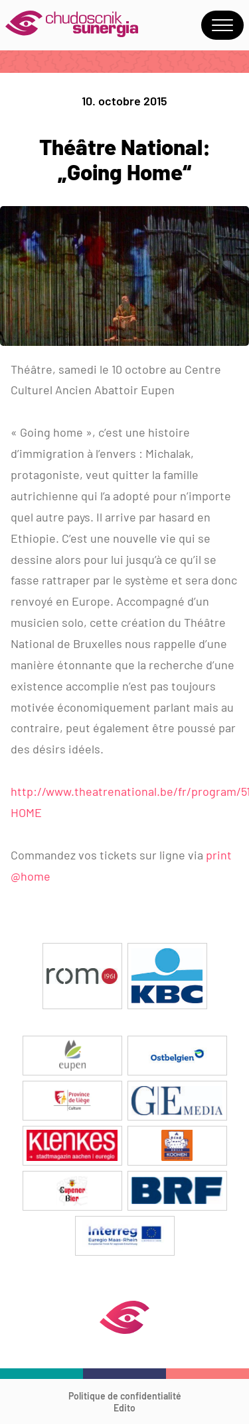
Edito (124, 1407)
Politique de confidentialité (124, 1395)
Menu (222, 25)
